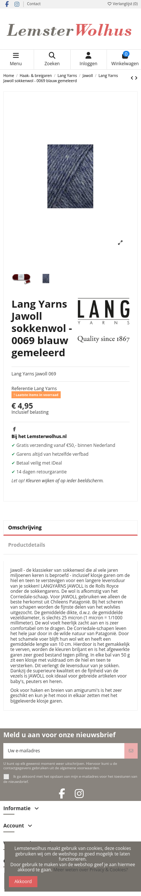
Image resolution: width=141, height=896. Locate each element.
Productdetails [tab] (26, 544)
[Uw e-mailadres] (64, 751)
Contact (34, 3)
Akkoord (23, 881)
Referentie (22, 388)
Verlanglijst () (122, 3)
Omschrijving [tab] (25, 527)
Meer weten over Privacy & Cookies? (90, 870)
